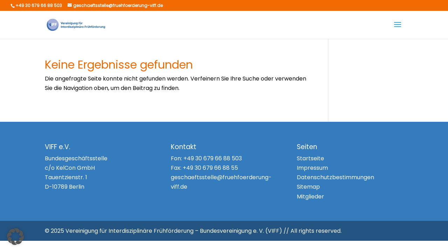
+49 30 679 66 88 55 (210, 168)
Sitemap (308, 187)
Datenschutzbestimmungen (335, 177)
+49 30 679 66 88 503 (212, 158)
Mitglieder (310, 196)
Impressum (312, 168)
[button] (15, 236)
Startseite (310, 158)
